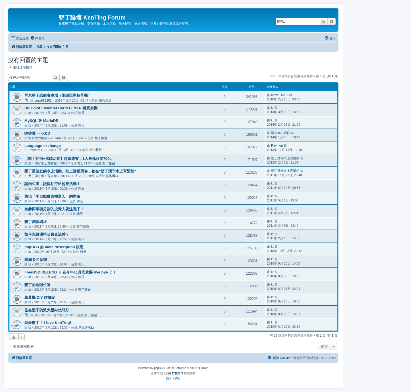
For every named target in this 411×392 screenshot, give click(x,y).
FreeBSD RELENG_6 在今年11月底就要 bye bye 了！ (70, 272)
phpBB (158, 368)
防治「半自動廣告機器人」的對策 (52, 196)
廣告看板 (105, 100)
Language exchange (42, 145)
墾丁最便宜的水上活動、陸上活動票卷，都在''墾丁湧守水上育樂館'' (80, 171)
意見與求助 (86, 327)
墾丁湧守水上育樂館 (42, 163)
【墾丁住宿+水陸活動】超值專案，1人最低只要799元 (68, 158)
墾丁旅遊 (101, 138)
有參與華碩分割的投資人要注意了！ (54, 209)
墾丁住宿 (108, 163)
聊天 (81, 113)
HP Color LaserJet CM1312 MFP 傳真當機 (61, 108)
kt (29, 113)
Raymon (34, 150)
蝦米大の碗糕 (37, 138)
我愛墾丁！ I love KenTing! (47, 323)
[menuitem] (37, 38)
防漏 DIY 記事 (36, 259)
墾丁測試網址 (35, 222)
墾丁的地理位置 (37, 285)
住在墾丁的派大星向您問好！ (48, 310)
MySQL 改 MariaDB (41, 121)
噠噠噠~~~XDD (37, 133)
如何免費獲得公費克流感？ (46, 234)
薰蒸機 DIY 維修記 (39, 297)
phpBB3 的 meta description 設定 (53, 247)
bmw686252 (43, 100)
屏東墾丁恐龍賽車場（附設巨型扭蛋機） (57, 95)
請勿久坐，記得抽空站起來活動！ (52, 184)
